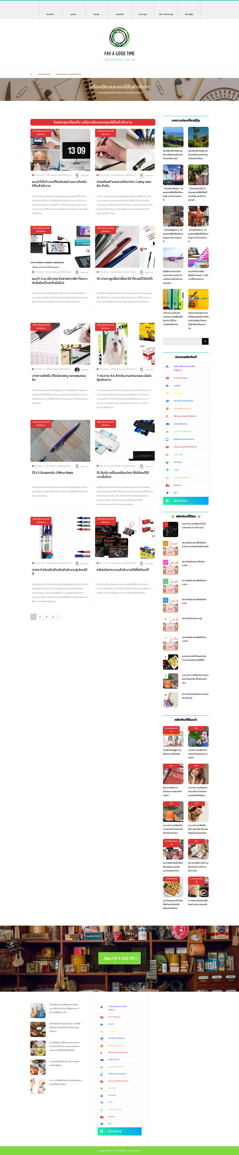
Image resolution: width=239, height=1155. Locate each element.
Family (97, 13)
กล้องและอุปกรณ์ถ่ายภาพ (185, 446)
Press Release (181, 378)
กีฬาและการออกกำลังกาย (185, 416)
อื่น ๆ (176, 492)
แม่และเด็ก (178, 454)
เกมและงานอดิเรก (181, 477)
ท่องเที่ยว (50, 13)
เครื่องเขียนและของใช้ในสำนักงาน (184, 368)
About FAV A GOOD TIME (119, 958)
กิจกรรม (177, 485)
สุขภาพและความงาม (183, 408)
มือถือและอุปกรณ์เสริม (184, 439)
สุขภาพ (73, 13)
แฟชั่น (176, 469)
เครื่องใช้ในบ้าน (180, 424)
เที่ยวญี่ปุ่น (188, 13)
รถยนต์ (177, 385)
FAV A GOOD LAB (166, 13)
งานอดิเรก (120, 13)
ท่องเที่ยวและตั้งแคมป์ (183, 401)
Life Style (143, 13)
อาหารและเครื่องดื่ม (182, 431)
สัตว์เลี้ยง (178, 462)
